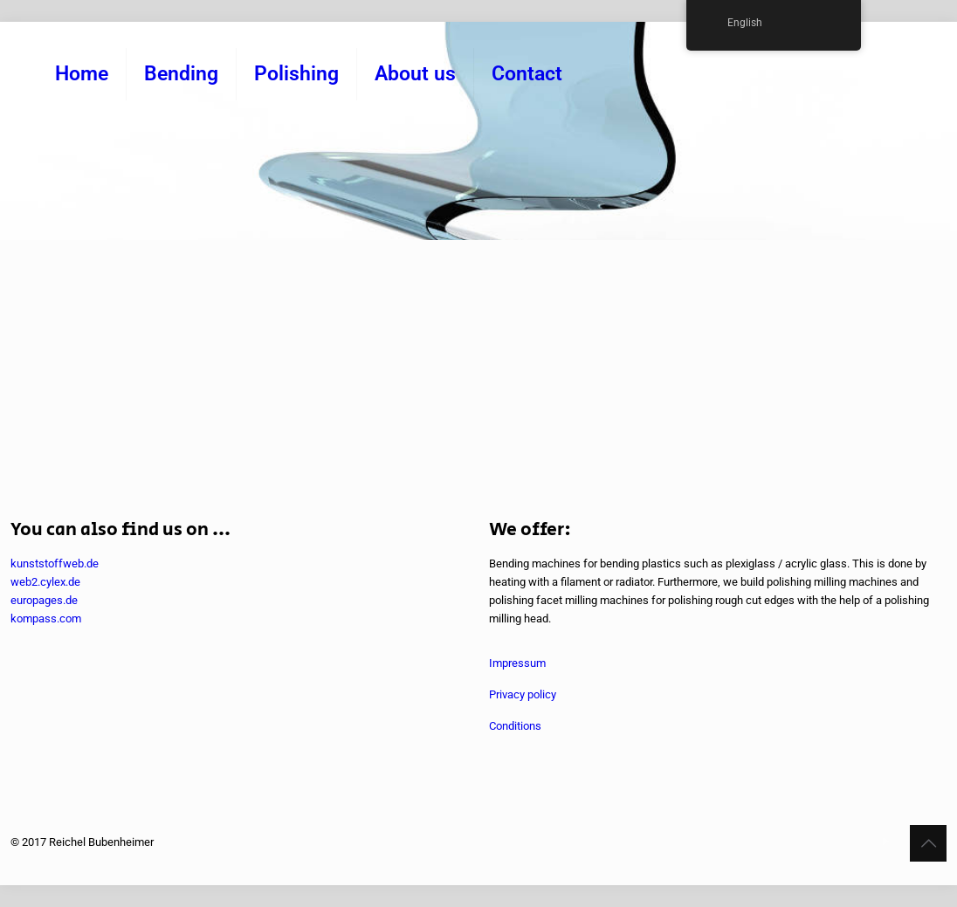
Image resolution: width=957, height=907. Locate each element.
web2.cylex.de (45, 581)
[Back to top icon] (928, 843)
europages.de (44, 600)
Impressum (517, 663)
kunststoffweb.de (54, 563)
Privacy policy (522, 694)
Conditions (515, 725)
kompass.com (45, 618)
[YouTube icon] (885, 841)
